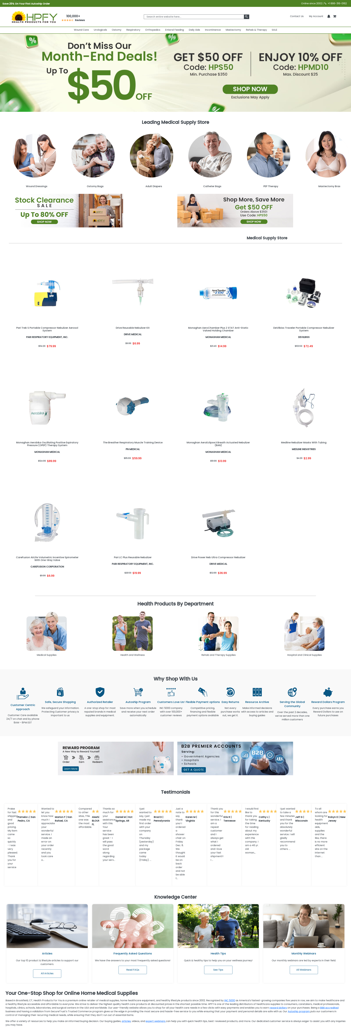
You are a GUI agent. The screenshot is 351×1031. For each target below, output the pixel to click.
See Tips (218, 970)
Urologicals (100, 30)
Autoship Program (138, 702)
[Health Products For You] (34, 16)
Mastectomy (233, 30)
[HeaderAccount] (316, 16)
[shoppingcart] (334, 16)
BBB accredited (329, 1007)
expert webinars (156, 1021)
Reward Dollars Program (328, 702)
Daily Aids (194, 30)
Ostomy (116, 30)
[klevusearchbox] (246, 16)
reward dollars (278, 1007)
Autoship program (299, 1011)
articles (126, 1021)
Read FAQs (132, 970)
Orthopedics (152, 30)
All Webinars (303, 970)
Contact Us (297, 16)
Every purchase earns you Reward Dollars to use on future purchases (328, 713)
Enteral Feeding (174, 30)
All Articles (47, 973)
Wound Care (81, 30)
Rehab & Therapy (256, 30)
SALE (274, 30)
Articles (47, 953)
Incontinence (213, 30)
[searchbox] (196, 16)
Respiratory (133, 30)
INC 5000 (229, 1000)
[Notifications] (328, 16)
